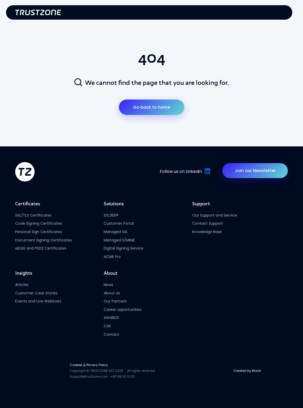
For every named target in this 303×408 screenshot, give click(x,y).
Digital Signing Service (124, 248)
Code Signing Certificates (38, 223)
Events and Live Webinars (38, 301)
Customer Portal (119, 223)
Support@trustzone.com (89, 376)
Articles (22, 284)
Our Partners (115, 301)
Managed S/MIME (119, 240)
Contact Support (207, 223)
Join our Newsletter (255, 171)
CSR (107, 326)
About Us (112, 293)
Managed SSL (116, 231)
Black (256, 370)
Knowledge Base (207, 231)
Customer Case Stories (36, 293)
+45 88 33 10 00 (122, 376)
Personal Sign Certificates (38, 231)
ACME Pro (112, 256)
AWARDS (111, 317)
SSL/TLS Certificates (33, 215)
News (108, 284)
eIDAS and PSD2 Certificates (40, 248)
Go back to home (151, 107)
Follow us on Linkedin (184, 171)
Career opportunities (123, 309)
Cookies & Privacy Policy (89, 365)
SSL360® (111, 215)
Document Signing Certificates (43, 240)
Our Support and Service (214, 215)
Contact (111, 334)
